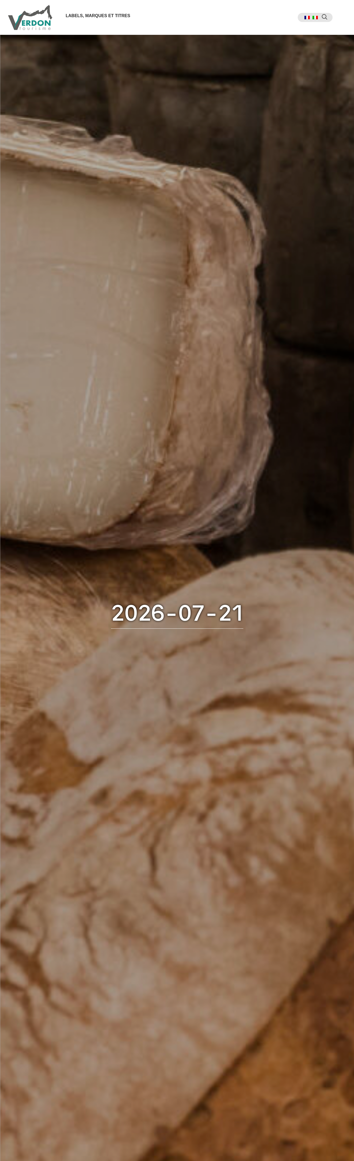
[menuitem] (307, 17)
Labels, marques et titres (98, 15)
